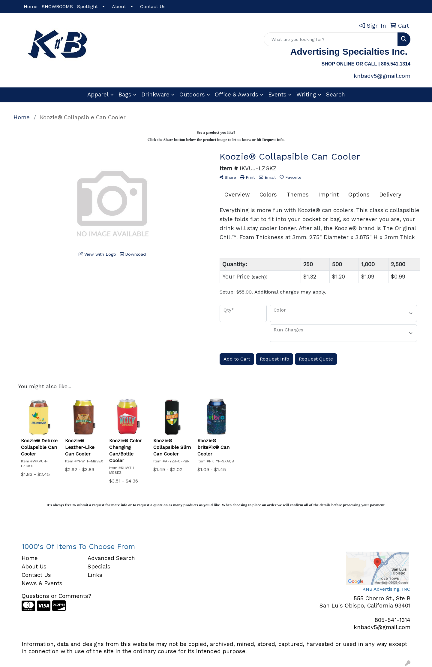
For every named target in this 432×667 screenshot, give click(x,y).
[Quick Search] (331, 39)
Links (95, 575)
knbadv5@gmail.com (382, 76)
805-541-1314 (392, 620)
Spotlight (87, 6)
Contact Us (153, 6)
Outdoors (192, 94)
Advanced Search (111, 558)
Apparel (98, 94)
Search (335, 94)
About (119, 6)
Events (277, 94)
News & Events (42, 583)
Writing (306, 94)
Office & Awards (236, 94)
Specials (99, 566)
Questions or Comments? (56, 596)
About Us (34, 566)
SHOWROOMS (57, 6)
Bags (124, 94)
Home (31, 6)
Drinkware (155, 94)
